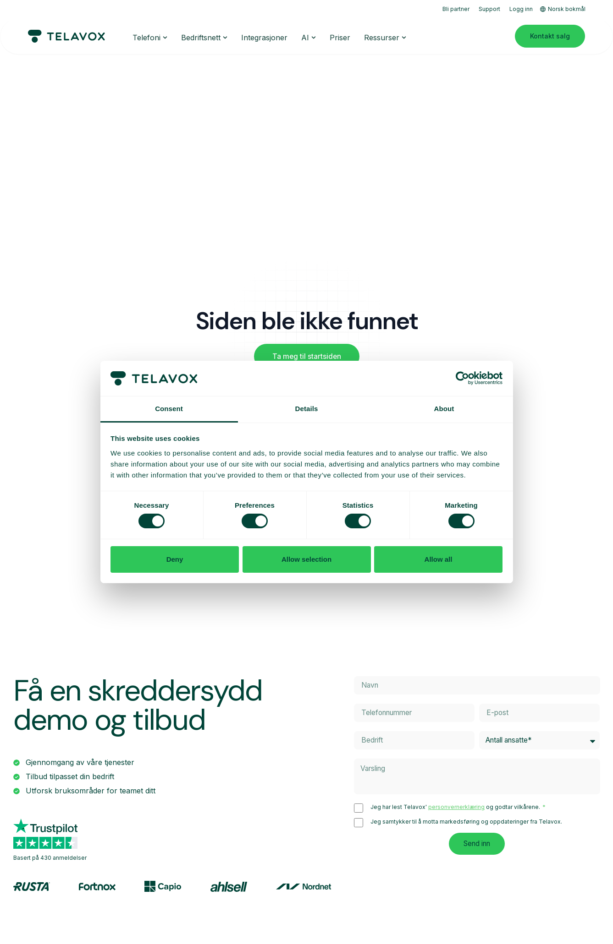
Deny (174, 559)
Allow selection (306, 559)
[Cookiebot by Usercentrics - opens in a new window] (462, 378)
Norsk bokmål (562, 8)
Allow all (439, 559)
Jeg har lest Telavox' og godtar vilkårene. (455, 808)
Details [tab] (306, 408)
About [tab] (444, 408)
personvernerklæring (456, 807)
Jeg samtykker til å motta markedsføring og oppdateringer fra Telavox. (466, 822)
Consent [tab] (169, 408)
